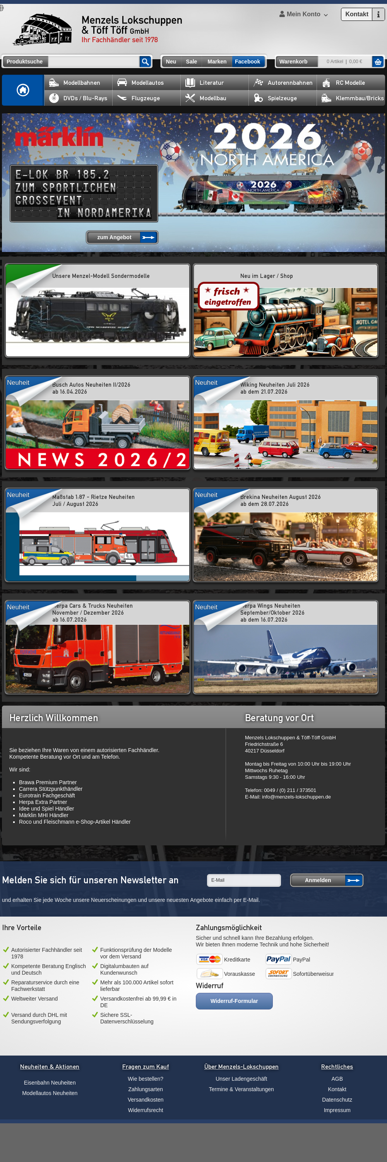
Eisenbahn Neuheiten (50, 1083)
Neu (171, 61)
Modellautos (140, 82)
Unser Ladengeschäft (241, 1079)
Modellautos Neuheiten (49, 1093)
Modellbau (205, 98)
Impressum (337, 1110)
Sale (191, 61)
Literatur (204, 82)
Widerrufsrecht (145, 1110)
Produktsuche (25, 61)
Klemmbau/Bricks (353, 98)
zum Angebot (114, 237)
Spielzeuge (275, 98)
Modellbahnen (74, 82)
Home (23, 90)
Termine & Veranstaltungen (241, 1089)
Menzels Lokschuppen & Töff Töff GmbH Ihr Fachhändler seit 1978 (97, 29)
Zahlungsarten (145, 1089)
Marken (216, 61)
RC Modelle (343, 82)
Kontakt (337, 1089)
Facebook (247, 61)
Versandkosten (146, 1100)
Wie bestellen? (145, 1079)
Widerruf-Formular (234, 1001)
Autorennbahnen (283, 82)
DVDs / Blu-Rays (78, 98)
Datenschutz (337, 1100)
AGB (337, 1079)
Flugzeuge (138, 98)
